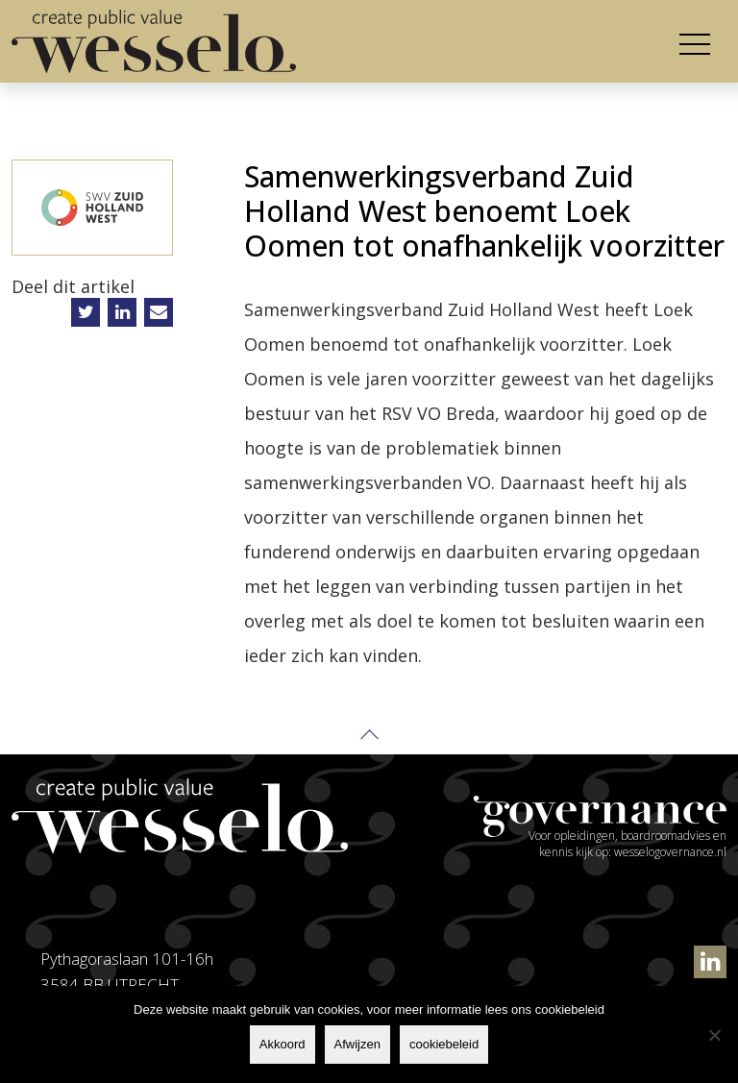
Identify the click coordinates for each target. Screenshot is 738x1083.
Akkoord (282, 1044)
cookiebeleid (444, 1044)
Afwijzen (357, 1044)
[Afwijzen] (714, 1035)
